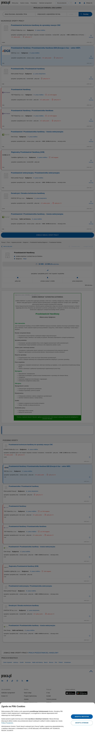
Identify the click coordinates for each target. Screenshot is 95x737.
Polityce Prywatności (7, 723)
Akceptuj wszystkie (82, 716)
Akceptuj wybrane (81, 723)
